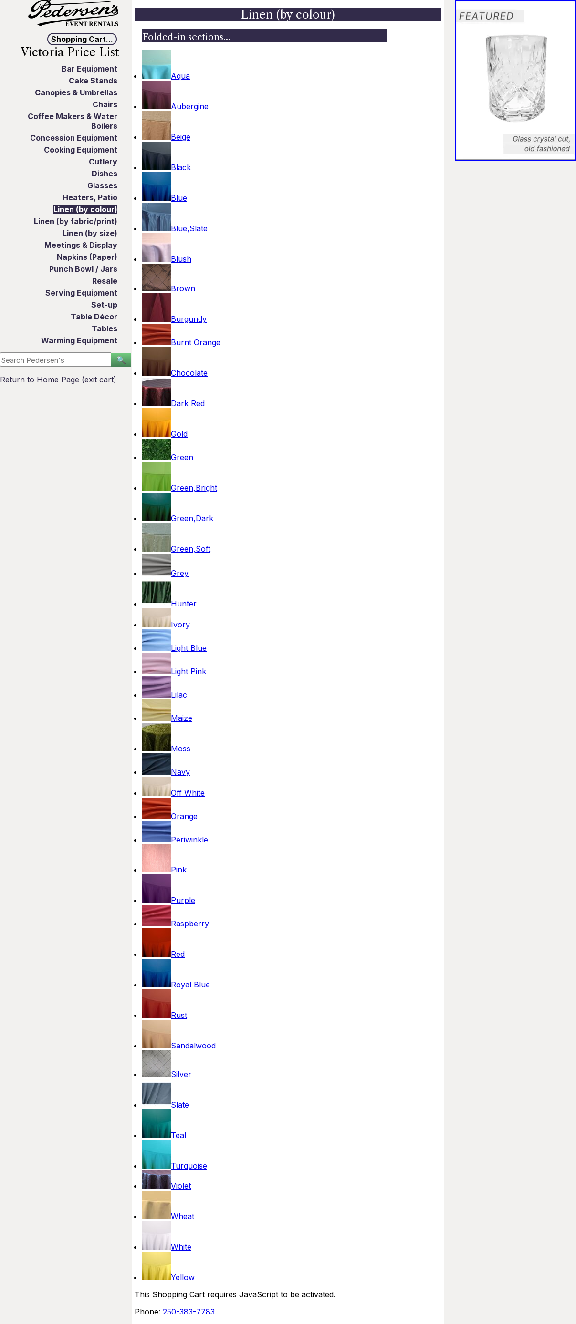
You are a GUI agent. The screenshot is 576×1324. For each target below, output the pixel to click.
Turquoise (174, 1165)
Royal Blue (176, 984)
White (166, 1247)
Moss (166, 748)
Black (166, 167)
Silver (166, 1074)
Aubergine (175, 106)
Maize (167, 718)
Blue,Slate (175, 228)
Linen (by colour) (85, 209)
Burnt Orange (181, 342)
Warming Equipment (79, 340)
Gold (165, 434)
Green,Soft (176, 549)
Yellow (168, 1277)
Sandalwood (179, 1045)
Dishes (104, 173)
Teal (164, 1135)
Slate (165, 1104)
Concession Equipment (73, 138)
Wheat (168, 1216)
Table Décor (94, 316)
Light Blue (174, 648)
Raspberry (175, 923)
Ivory (166, 624)
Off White (173, 793)
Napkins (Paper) (87, 257)
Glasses (102, 185)
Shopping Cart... (82, 39)
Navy (166, 772)
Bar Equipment (89, 68)
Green (167, 457)
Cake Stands (93, 80)
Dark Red (173, 403)
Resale (104, 281)
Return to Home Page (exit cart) (58, 379)
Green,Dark (177, 518)
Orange (170, 816)
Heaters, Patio (90, 197)
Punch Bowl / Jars (83, 269)
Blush (166, 259)
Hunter (169, 603)
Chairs (105, 104)
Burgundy (174, 319)
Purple (168, 900)
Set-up (104, 304)
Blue (164, 198)
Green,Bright (179, 488)
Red (163, 954)
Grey (165, 573)
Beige (166, 137)
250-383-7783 (189, 1311)
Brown (168, 288)
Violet (166, 1186)
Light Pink (174, 671)
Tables (104, 328)
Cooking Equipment (80, 149)
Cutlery (103, 161)
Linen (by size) (90, 233)
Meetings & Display (80, 245)
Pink (164, 869)
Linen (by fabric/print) (75, 221)
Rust (164, 1015)
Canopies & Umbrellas (76, 92)
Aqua (166, 76)
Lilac (164, 694)
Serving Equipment (81, 293)
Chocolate (175, 373)
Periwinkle (175, 839)
